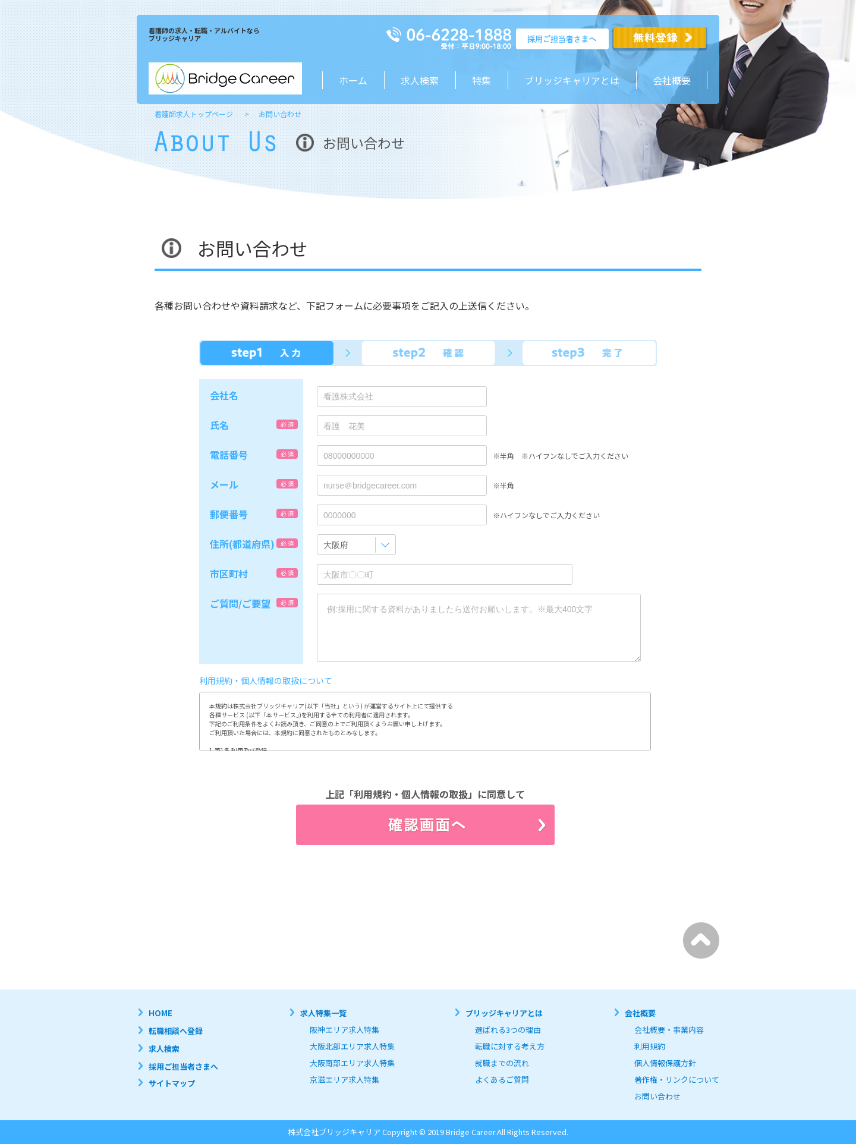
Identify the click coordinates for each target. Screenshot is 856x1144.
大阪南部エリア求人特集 (352, 1063)
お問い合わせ (657, 1096)
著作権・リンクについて (676, 1079)
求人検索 (420, 80)
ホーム (353, 80)
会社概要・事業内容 (669, 1029)
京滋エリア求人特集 (344, 1079)
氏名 (219, 425)
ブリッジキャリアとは (504, 1013)
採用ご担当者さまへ (183, 1066)
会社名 (224, 395)
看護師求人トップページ (194, 114)
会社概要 (672, 80)
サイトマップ (172, 1083)
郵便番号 (229, 514)
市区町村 (229, 573)
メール (224, 484)
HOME (160, 1013)
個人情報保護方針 (665, 1063)
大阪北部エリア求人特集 (352, 1046)
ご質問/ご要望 (240, 603)
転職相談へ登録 (176, 1030)
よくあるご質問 (502, 1079)
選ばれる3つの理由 (508, 1029)
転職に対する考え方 (510, 1046)
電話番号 (229, 454)
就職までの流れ (502, 1063)
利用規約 (649, 1046)
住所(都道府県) (242, 544)
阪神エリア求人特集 (344, 1029)
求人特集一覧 (323, 1013)
